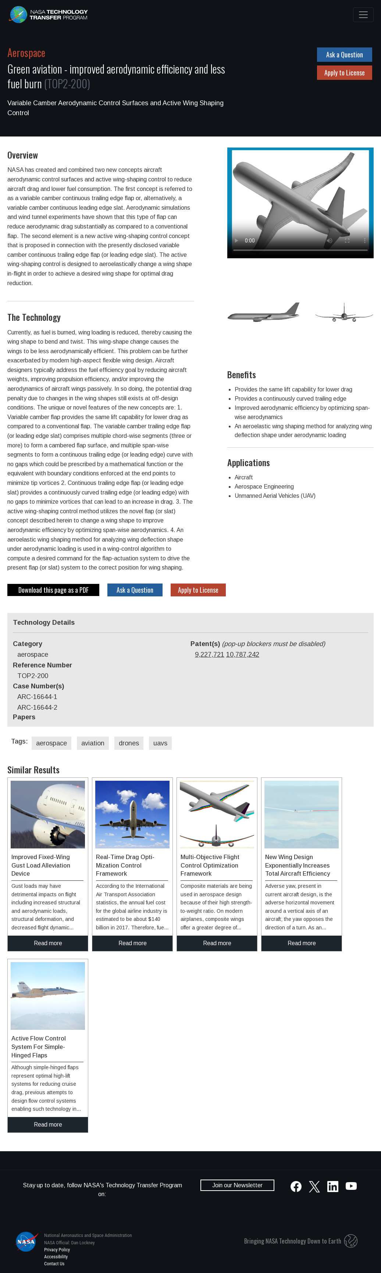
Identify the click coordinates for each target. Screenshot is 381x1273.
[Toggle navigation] (363, 14)
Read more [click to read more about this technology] (48, 943)
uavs (160, 743)
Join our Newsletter (237, 1185)
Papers (24, 717)
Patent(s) (257, 644)
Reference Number (42, 665)
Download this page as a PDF (53, 590)
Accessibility (56, 1256)
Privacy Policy (57, 1249)
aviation (92, 743)
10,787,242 (242, 654)
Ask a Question (344, 54)
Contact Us (54, 1263)
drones (129, 743)
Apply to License (344, 72)
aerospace (51, 743)
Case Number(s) (38, 686)
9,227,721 (209, 654)
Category (27, 644)
